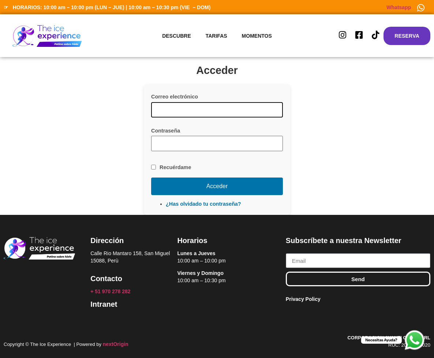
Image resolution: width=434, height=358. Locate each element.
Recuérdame (175, 167)
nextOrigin (115, 344)
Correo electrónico (174, 96)
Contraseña (165, 130)
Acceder (217, 186)
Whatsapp (398, 7)
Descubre (176, 36)
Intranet (103, 304)
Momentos (257, 36)
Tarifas (216, 36)
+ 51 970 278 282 (111, 291)
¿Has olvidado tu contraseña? (203, 204)
